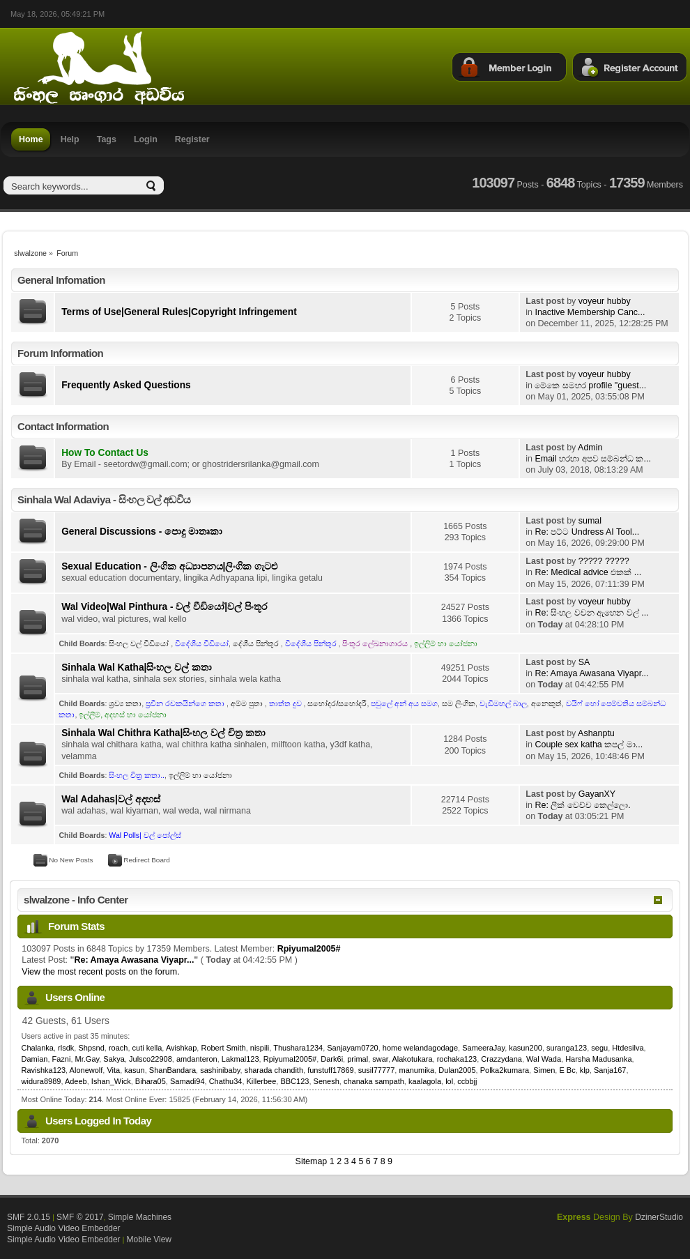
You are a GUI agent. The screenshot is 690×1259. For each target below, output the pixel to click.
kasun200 (525, 1048)
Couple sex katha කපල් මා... (589, 744)
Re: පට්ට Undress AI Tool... (587, 532)
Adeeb (76, 1081)
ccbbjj (467, 1081)
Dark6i (332, 1059)
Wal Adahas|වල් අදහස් (110, 799)
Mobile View (149, 1239)
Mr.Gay (87, 1059)
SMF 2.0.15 (28, 1217)
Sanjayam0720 (352, 1048)
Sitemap (312, 1161)
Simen (544, 1070)
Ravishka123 (44, 1070)
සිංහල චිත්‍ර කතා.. (136, 775)
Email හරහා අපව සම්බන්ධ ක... (592, 459)
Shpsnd (91, 1048)
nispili (260, 1048)
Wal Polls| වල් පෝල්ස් (145, 835)
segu (599, 1048)
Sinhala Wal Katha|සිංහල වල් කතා (136, 667)
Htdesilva (627, 1048)
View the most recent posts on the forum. (100, 972)
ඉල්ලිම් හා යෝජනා (445, 643)
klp (585, 1070)
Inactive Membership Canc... (590, 312)
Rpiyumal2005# (309, 949)
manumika (416, 1070)
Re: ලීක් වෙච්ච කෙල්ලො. (582, 805)
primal (357, 1059)
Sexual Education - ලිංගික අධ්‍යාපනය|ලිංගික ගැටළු (169, 566)
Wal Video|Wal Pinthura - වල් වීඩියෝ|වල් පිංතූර (164, 607)
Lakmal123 (240, 1059)
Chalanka (38, 1048)
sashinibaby (220, 1070)
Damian (35, 1059)
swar (380, 1059)
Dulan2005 (456, 1070)
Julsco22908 (150, 1059)
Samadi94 (187, 1081)
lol (449, 1081)
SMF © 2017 (80, 1217)
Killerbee (262, 1081)
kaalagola (424, 1081)
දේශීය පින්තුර (257, 643)
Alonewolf (86, 1070)
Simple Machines (139, 1217)
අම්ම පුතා (248, 703)
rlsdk (66, 1048)
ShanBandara (172, 1070)
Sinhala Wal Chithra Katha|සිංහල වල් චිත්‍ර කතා (163, 733)
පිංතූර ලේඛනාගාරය (376, 643)
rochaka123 (457, 1059)
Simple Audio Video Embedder (64, 1228)
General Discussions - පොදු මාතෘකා (141, 531)
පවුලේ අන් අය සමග (404, 703)
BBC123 (294, 1081)
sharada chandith (274, 1070)
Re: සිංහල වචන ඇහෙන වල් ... (591, 613)
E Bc (567, 1070)
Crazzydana (501, 1059)
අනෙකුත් (546, 703)
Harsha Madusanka (598, 1059)
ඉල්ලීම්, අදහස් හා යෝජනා (123, 714)
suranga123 (566, 1048)
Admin (590, 447)
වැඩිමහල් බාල (503, 703)
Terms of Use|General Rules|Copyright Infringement (179, 312)
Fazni (61, 1059)
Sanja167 (610, 1070)
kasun (134, 1070)
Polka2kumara (504, 1070)
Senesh (326, 1081)
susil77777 (376, 1070)
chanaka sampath (374, 1081)
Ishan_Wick (111, 1081)
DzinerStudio (659, 1217)
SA (584, 662)
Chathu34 (226, 1081)
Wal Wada (543, 1059)
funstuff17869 (330, 1070)
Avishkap (181, 1048)
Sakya (114, 1059)
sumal (589, 521)
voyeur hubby (604, 301)
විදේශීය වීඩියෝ (202, 643)
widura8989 (41, 1081)
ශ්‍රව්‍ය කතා (125, 703)
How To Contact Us (104, 453)
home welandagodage (420, 1048)
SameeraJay (483, 1048)
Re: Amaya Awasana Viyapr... (591, 673)
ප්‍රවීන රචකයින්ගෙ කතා (186, 703)
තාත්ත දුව (286, 703)
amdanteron (196, 1059)
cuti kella (147, 1048)
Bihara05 (150, 1081)
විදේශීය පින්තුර (312, 643)
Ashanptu (596, 733)
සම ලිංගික (458, 703)
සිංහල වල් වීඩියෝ (140, 643)
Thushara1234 (298, 1048)
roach (118, 1048)
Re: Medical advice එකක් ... (588, 572)
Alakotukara (412, 1059)
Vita (113, 1070)
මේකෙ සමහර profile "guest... (590, 385)
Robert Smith (223, 1048)
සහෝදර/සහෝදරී (337, 703)
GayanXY (596, 794)
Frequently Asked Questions (126, 385)
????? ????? (603, 561)
